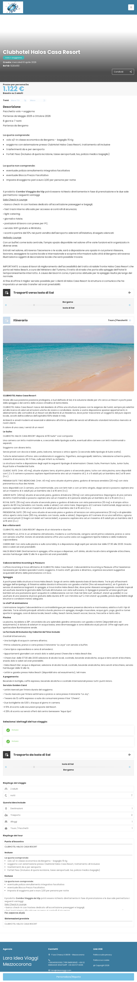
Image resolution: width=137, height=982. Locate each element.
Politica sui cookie (101, 960)
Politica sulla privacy (102, 955)
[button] (7, 358)
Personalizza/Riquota (68, 976)
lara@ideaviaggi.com (61, 970)
